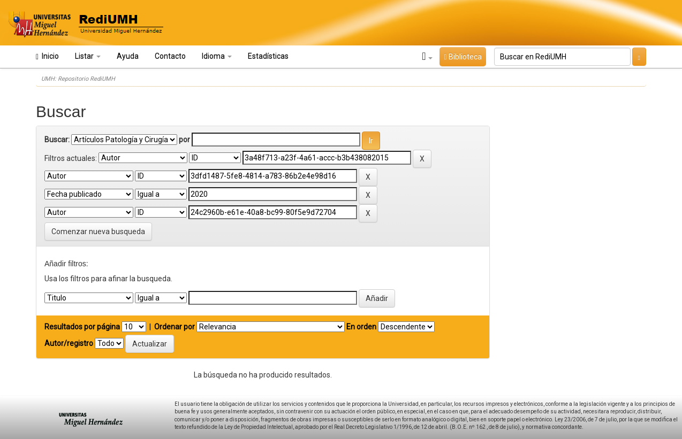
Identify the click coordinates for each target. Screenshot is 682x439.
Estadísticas (268, 56)
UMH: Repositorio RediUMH (78, 78)
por (184, 139)
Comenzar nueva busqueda (98, 231)
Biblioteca (462, 56)
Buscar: (57, 139)
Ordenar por (174, 326)
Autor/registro (68, 343)
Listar (88, 56)
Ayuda (128, 56)
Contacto (170, 56)
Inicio (47, 56)
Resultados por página (82, 326)
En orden (361, 326)
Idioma (217, 56)
